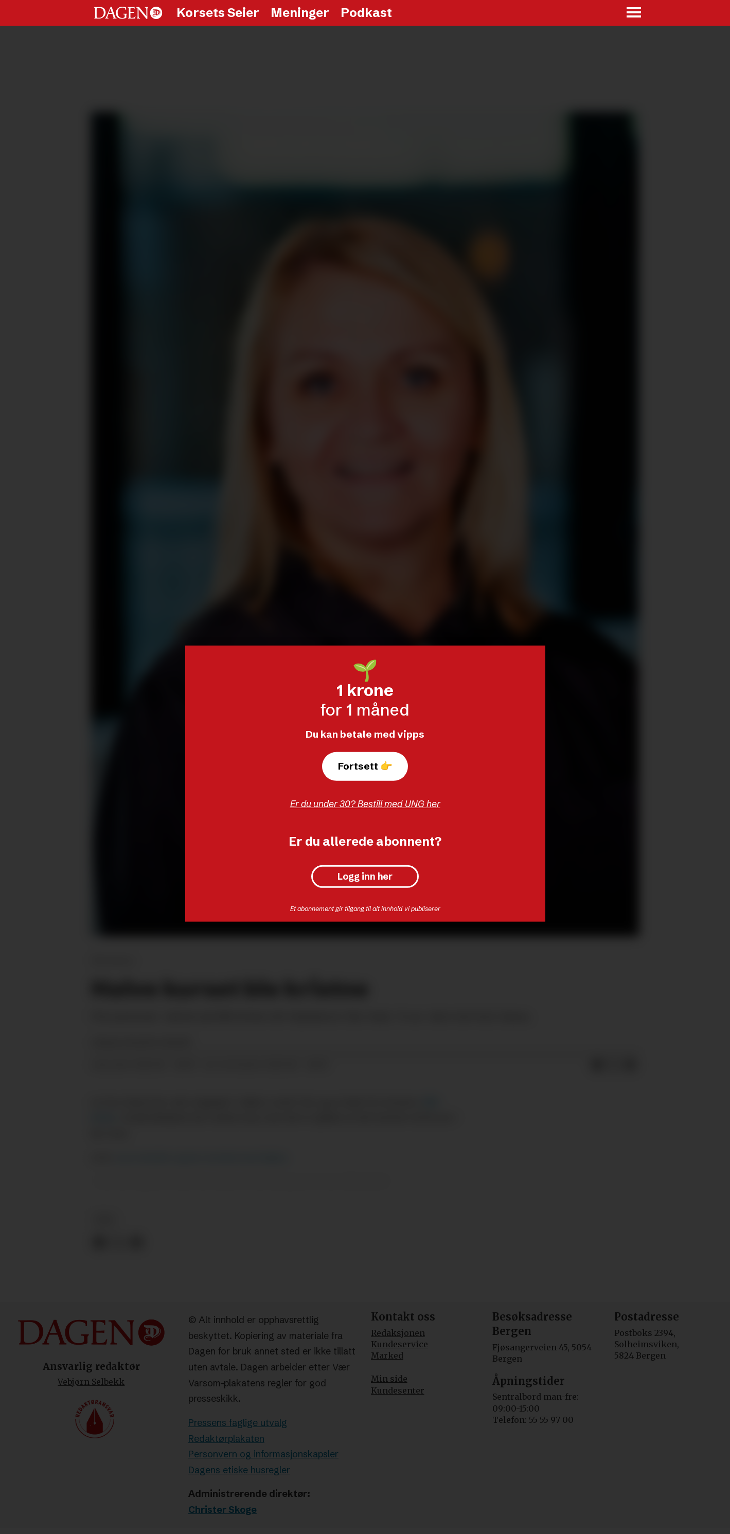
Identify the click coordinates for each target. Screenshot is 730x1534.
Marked (387, 1355)
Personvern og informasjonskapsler (263, 1454)
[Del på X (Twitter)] (613, 1065)
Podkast (366, 12)
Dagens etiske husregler (239, 1470)
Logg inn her (365, 876)
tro (104, 1220)
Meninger (300, 12)
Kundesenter (397, 1390)
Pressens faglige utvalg (237, 1423)
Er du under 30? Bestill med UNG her (365, 804)
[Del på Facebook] (597, 1065)
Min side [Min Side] (389, 1379)
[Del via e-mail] (630, 1065)
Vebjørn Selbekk (91, 1382)
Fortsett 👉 (365, 766)
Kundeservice (399, 1344)
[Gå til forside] (128, 13)
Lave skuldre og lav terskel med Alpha (200, 1158)
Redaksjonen (398, 1333)
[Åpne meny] (634, 13)
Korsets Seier (217, 12)
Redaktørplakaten (226, 1438)
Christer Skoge (222, 1509)
